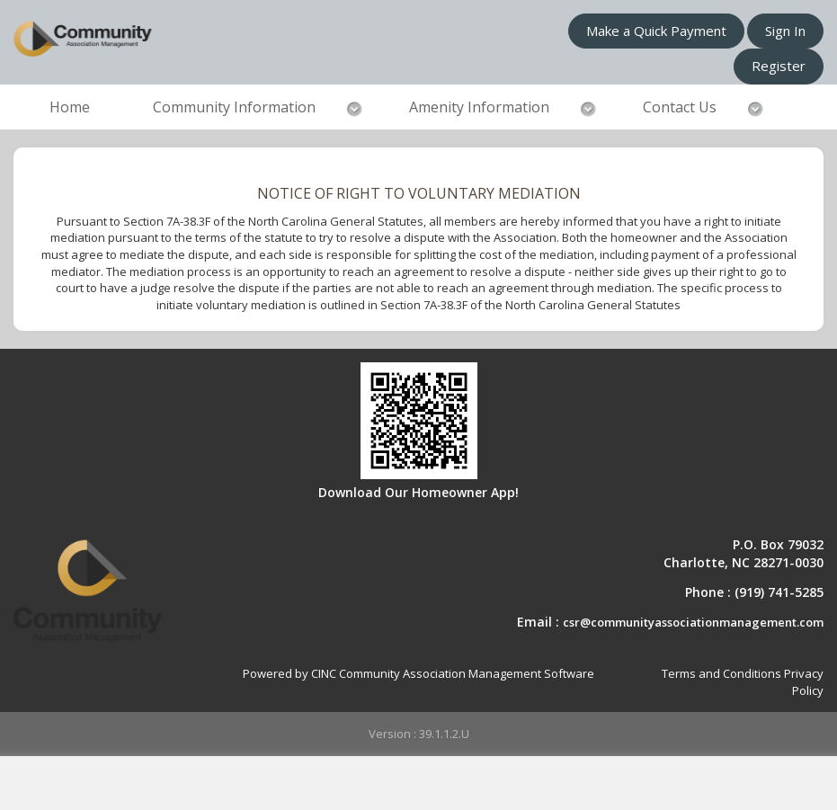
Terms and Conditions (721, 673)
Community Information (234, 107)
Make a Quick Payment (656, 31)
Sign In (785, 31)
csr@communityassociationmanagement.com (693, 622)
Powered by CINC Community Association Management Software (418, 673)
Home (69, 107)
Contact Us (680, 107)
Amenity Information (479, 107)
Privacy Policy (804, 682)
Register (779, 66)
